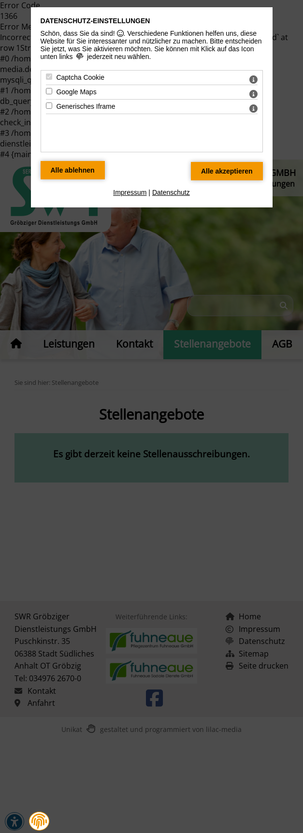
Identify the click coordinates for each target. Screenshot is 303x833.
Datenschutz (171, 192)
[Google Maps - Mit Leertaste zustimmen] (49, 91)
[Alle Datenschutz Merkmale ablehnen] (73, 170)
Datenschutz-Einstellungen (95, 21)
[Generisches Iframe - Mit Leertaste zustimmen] (49, 105)
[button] (39, 821)
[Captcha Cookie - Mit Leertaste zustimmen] (49, 76)
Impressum (129, 192)
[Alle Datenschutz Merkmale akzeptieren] (227, 171)
